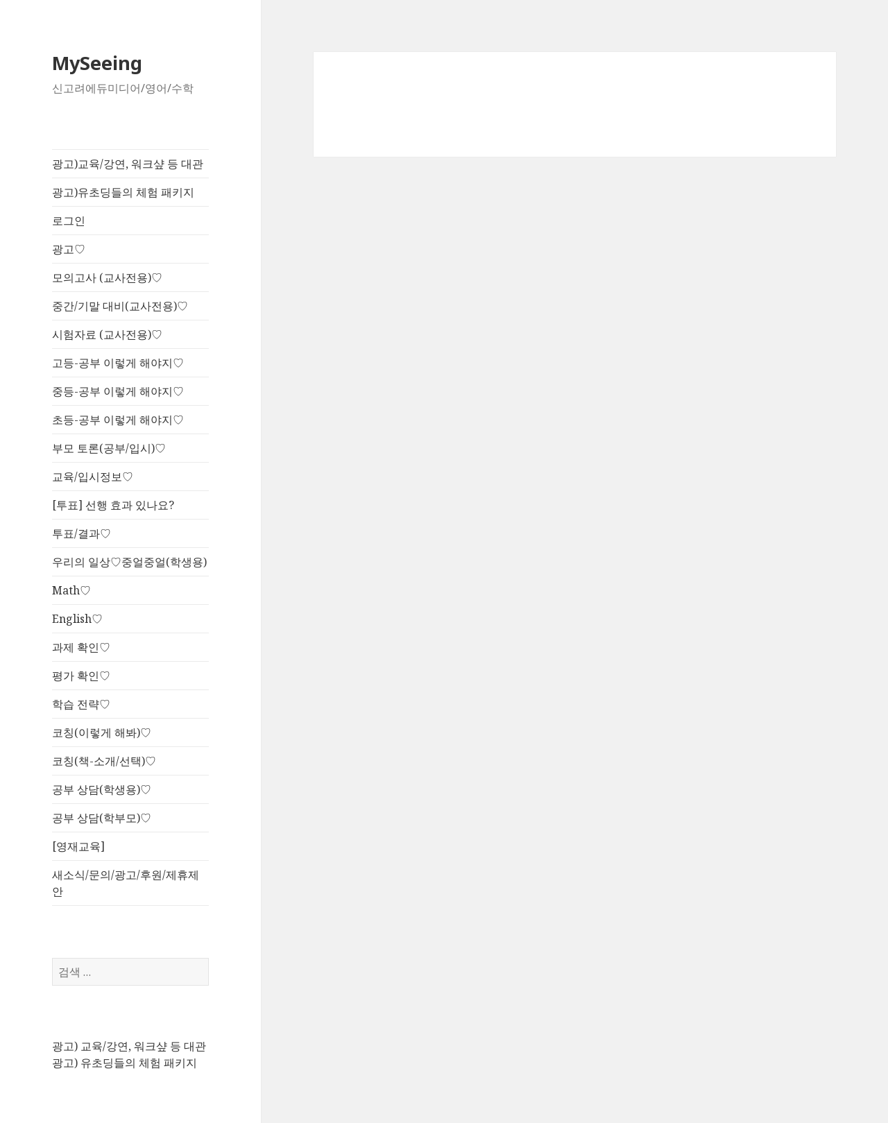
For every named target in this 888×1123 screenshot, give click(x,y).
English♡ (77, 618)
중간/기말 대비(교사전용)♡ (120, 306)
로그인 (68, 220)
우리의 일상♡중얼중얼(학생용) (129, 561)
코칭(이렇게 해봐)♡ (101, 732)
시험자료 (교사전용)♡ (107, 334)
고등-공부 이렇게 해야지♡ (118, 362)
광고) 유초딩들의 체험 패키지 (124, 1062)
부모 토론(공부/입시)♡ (109, 448)
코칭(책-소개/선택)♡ (104, 761)
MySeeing (97, 63)
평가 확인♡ (81, 675)
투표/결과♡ (81, 533)
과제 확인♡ (81, 647)
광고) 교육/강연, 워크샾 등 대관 (129, 1046)
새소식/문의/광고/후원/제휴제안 (125, 883)
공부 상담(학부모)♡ (101, 817)
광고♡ (68, 249)
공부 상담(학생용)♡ (101, 789)
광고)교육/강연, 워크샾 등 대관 (127, 163)
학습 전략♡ (81, 704)
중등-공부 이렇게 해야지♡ (118, 391)
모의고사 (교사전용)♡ (107, 277)
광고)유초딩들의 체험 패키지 (123, 192)
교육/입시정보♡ (92, 476)
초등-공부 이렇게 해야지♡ (118, 419)
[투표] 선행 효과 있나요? (113, 505)
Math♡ (71, 590)
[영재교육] (78, 846)
